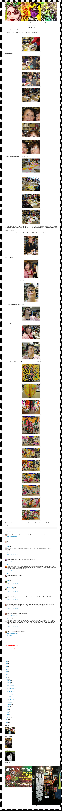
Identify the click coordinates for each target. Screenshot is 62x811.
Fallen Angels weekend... (11, 688)
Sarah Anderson (10, 573)
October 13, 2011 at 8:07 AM (12, 591)
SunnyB (8, 564)
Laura (8, 603)
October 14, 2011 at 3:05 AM (12, 633)
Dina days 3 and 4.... (10, 694)
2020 (7, 664)
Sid (8, 539)
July (8, 707)
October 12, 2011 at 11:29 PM (12, 570)
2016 (7, 671)
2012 (7, 677)
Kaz (8, 546)
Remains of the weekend (11, 686)
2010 (7, 719)
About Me (16, 22)
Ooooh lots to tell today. (11, 691)
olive (8, 630)
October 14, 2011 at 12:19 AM (12, 608)
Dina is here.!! (9, 696)
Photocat (9, 618)
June (8, 709)
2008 (7, 722)
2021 (7, 663)
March (8, 714)
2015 (7, 672)
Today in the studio (10, 702)
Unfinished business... (11, 699)
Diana (8, 580)
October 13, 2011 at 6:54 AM (12, 583)
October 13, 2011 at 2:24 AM (12, 576)
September (9, 704)
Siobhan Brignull (10, 595)
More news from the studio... (12, 701)
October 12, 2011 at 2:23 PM (12, 554)
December (9, 680)
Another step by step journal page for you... (14, 697)
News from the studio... (11, 693)
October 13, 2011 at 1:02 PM (12, 599)
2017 (7, 669)
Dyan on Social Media (38, 22)
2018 (7, 668)
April (8, 712)
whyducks (9, 533)
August (8, 706)
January (8, 717)
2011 (7, 679)
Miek (8, 612)
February (8, 715)
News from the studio (10, 685)
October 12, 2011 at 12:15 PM (12, 536)
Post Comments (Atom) (14, 639)
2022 (7, 661)
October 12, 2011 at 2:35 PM (12, 561)
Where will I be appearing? (25, 22)
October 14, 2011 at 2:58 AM (12, 626)
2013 (7, 676)
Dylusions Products (49, 22)
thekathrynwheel (10, 587)
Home (10, 22)
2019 (7, 666)
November (9, 682)
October (8, 683)
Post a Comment (9, 635)
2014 (7, 674)
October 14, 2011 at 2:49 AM (12, 615)
